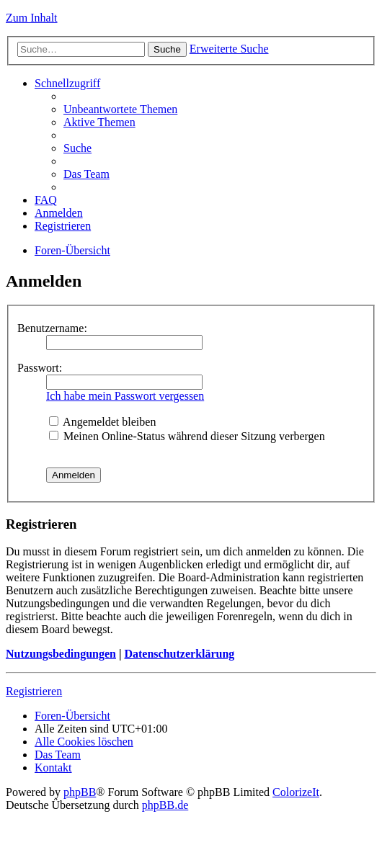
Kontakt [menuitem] (53, 767)
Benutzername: (52, 328)
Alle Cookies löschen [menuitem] (84, 741)
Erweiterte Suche (229, 48)
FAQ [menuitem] (46, 200)
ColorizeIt (295, 792)
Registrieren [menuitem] (63, 226)
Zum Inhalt (32, 18)
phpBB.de (165, 805)
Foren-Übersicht (72, 250)
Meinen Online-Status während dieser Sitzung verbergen (187, 436)
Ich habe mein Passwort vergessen (125, 396)
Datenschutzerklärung (179, 654)
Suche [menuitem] (77, 148)
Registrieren (34, 691)
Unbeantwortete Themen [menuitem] (120, 109)
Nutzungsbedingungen (61, 654)
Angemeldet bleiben (102, 422)
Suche (167, 49)
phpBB (79, 792)
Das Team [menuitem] (86, 174)
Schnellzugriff (67, 83)
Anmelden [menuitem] (59, 213)
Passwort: (39, 368)
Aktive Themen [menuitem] (99, 122)
